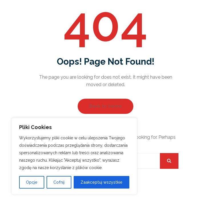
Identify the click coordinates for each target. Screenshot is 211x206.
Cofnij (59, 182)
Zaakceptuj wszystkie (101, 182)
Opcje (31, 182)
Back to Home (105, 106)
